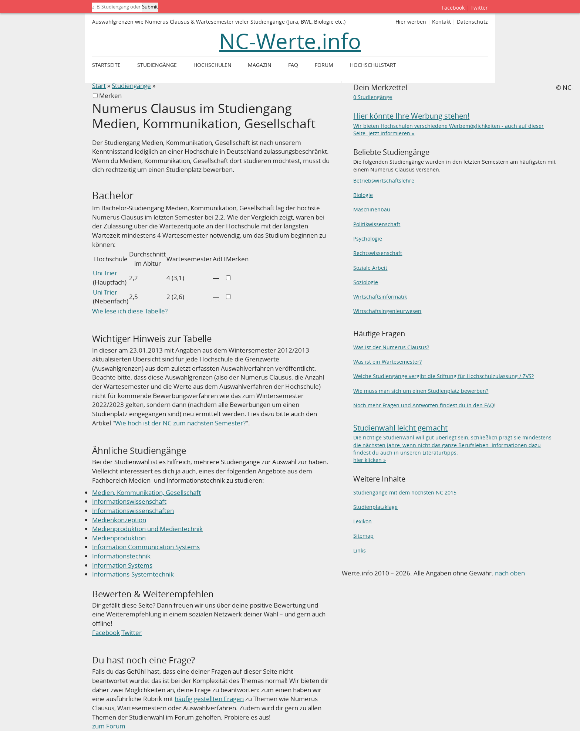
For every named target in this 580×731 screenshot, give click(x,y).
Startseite (106, 65)
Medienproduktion (119, 538)
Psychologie (367, 238)
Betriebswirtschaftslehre (383, 180)
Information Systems (122, 565)
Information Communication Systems (146, 547)
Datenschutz (472, 21)
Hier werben (410, 21)
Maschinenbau (371, 209)
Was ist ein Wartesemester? (387, 361)
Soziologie (365, 282)
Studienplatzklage (375, 506)
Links (359, 550)
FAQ (293, 65)
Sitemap (363, 535)
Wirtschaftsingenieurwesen (387, 310)
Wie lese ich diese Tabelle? (130, 311)
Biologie (363, 194)
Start (99, 85)
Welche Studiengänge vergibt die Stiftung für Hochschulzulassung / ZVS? (443, 376)
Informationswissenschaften (133, 510)
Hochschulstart (373, 65)
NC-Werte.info (290, 41)
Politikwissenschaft (376, 224)
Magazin (260, 65)
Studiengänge (131, 85)
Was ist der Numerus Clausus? (391, 347)
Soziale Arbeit (370, 267)
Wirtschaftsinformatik (380, 296)
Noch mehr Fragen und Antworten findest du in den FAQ (423, 405)
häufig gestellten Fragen (209, 698)
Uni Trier (105, 273)
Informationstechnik (121, 556)
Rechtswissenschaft (377, 252)
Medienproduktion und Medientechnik (147, 528)
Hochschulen (212, 65)
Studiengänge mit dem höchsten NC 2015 (404, 492)
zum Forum (108, 726)
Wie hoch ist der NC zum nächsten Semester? (180, 423)
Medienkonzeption (119, 520)
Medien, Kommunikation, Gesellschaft (146, 492)
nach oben (510, 573)
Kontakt (441, 21)
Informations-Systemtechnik (133, 574)
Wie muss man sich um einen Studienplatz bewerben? (420, 390)
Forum (324, 65)
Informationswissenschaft (129, 501)
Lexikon (362, 521)
